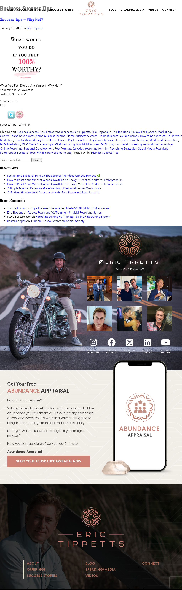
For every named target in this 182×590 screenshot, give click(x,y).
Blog (113, 9)
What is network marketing (54, 152)
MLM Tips (107, 144)
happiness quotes (23, 136)
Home (9, 9)
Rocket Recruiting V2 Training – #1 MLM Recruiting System (65, 212)
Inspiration (114, 140)
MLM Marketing (10, 144)
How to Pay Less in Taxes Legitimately (82, 140)
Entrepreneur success (60, 131)
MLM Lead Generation (163, 140)
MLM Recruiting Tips (68, 144)
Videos (153, 9)
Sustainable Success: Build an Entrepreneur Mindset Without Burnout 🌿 (53, 175)
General (5, 136)
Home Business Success (82, 136)
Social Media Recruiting (153, 148)
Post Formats (63, 148)
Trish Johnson (16, 208)
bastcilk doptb (16, 221)
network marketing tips (158, 144)
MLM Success (91, 144)
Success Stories (61, 9)
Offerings (37, 9)
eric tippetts (82, 131)
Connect (169, 9)
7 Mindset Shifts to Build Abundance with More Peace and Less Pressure (53, 192)
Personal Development (38, 148)
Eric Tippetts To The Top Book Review (116, 131)
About (22, 9)
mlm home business (135, 140)
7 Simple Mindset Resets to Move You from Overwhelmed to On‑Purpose (54, 188)
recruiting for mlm (96, 148)
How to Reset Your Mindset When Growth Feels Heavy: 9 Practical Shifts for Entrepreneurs (64, 184)
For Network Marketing (156, 131)
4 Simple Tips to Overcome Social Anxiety (57, 221)
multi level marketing (128, 144)
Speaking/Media (132, 9)
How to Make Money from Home (36, 140)
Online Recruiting (11, 148)
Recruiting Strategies (123, 148)
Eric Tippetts (15, 212)
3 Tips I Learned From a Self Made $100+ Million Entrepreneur (70, 208)
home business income (50, 136)
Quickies (78, 148)
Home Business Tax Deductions (119, 136)
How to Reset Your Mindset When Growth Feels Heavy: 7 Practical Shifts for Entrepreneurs (64, 180)
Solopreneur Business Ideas (18, 152)
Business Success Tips (31, 131)
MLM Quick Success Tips (37, 144)
